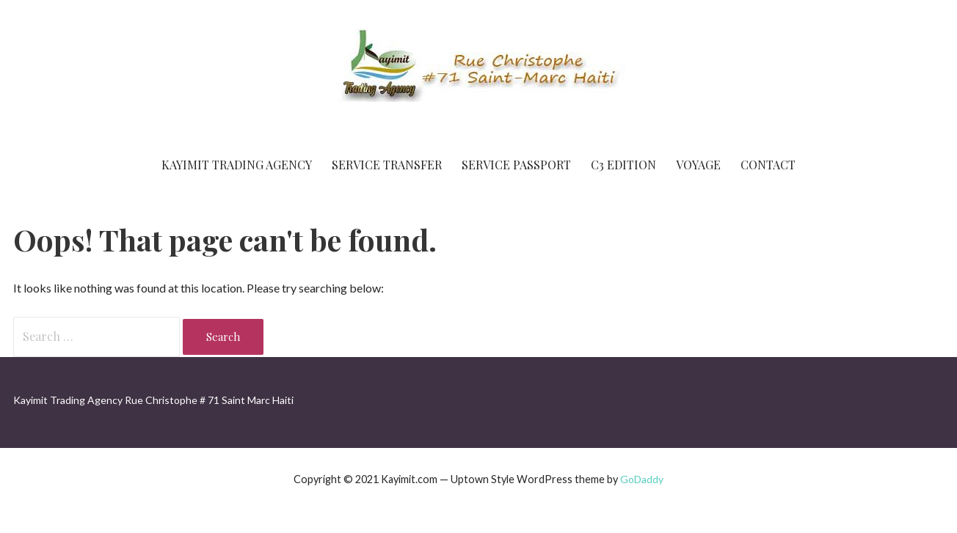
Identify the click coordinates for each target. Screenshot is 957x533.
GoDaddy (641, 479)
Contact (768, 164)
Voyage (698, 164)
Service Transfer (387, 164)
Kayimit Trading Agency (236, 164)
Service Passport (516, 164)
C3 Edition (623, 164)
